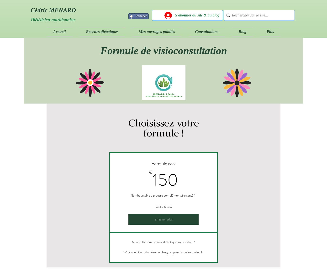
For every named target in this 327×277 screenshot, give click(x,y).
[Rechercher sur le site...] (258, 15)
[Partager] (138, 16)
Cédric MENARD (53, 10)
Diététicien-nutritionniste (53, 19)
